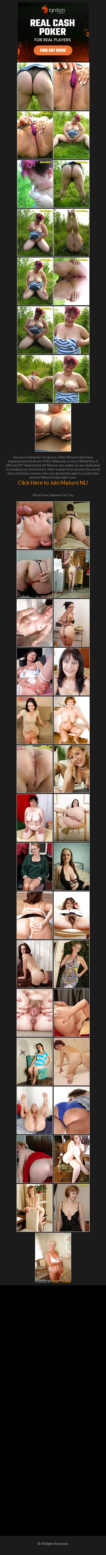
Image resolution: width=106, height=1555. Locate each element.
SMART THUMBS (61, 1281)
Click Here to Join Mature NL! (53, 482)
